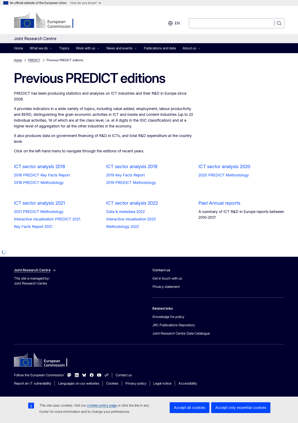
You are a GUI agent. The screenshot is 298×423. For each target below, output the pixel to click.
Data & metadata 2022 (125, 211)
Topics (64, 48)
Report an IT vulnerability (32, 383)
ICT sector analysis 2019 (131, 166)
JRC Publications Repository (173, 325)
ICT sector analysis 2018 (39, 166)
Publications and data (160, 48)
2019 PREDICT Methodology (131, 182)
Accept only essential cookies (240, 407)
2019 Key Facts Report (125, 175)
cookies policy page (102, 405)
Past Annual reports (219, 203)
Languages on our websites (78, 383)
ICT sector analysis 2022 (132, 203)
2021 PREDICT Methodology (38, 211)
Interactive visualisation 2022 (131, 219)
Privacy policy (135, 383)
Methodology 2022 (122, 226)
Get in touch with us (167, 278)
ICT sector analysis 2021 (39, 203)
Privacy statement (166, 287)
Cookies (112, 383)
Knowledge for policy (168, 317)
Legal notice (162, 383)
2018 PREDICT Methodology (39, 182)
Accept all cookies (189, 407)
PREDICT (34, 60)
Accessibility (187, 383)
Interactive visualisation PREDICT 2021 (47, 219)
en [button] (174, 23)
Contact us (124, 375)
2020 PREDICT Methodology (223, 175)
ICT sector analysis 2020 (224, 166)
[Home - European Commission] (47, 20)
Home (18, 48)
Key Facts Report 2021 (33, 226)
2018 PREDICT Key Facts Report (42, 175)
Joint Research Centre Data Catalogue (181, 333)
